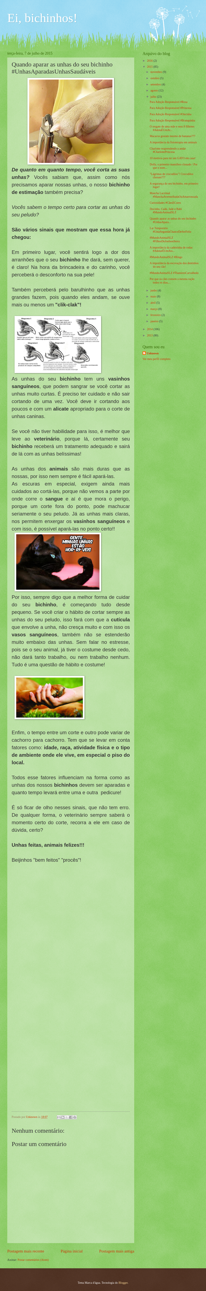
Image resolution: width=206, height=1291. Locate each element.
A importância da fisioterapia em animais (173, 142)
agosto (154, 90)
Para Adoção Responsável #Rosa (168, 102)
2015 (150, 66)
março (154, 309)
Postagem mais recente (25, 1251)
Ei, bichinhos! (42, 18)
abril (153, 302)
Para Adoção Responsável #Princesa (170, 108)
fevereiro (155, 315)
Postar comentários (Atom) (32, 1259)
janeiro (154, 321)
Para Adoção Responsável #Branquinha (172, 120)
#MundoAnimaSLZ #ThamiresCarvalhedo (174, 273)
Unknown (153, 353)
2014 (150, 329)
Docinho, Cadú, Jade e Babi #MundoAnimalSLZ (166, 210)
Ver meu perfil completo (156, 359)
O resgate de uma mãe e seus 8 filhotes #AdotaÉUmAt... (172, 128)
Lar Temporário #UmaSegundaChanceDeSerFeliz (170, 230)
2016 (150, 60)
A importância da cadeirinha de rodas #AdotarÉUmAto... (171, 249)
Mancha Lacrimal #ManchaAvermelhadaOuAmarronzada (174, 195)
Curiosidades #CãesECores (165, 202)
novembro (156, 72)
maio (153, 296)
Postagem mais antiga (116, 1251)
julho (153, 96)
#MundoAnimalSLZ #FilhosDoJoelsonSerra (165, 239)
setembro (156, 84)
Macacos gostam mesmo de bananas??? (172, 136)
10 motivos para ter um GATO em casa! (172, 158)
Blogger (123, 1282)
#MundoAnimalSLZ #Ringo (166, 257)
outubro (155, 78)
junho (154, 290)
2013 (150, 335)
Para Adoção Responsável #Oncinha (170, 114)
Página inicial (72, 1251)
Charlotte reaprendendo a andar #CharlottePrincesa (168, 150)
